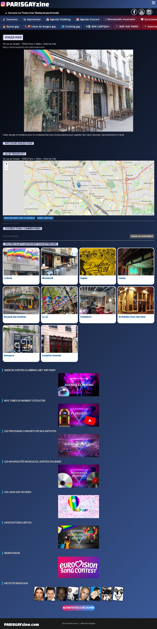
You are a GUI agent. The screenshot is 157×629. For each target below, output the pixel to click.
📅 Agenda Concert (87, 19)
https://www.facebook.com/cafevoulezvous (24, 47)
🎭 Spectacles (32, 19)
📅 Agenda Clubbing (58, 19)
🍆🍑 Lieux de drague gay (40, 26)
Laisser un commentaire (142, 236)
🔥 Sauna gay (11, 26)
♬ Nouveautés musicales (120, 19)
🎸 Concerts (10, 19)
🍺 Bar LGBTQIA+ (99, 26)
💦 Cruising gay (71, 26)
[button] (78, 185)
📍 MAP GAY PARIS (127, 26)
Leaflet (135, 214)
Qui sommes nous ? (70, 623)
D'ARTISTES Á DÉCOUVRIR (78, 607)
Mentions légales (88, 623)
